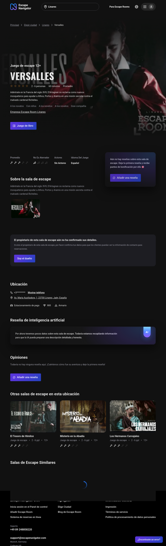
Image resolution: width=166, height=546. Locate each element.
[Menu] (148, 7)
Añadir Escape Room (21, 512)
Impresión (110, 506)
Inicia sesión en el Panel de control (28, 506)
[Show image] (25, 209)
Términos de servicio (116, 512)
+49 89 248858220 (21, 529)
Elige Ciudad (64, 506)
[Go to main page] (20, 7)
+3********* (19, 292)
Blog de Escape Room (69, 512)
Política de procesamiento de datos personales (130, 517)
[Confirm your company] (24, 258)
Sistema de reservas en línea (25, 517)
